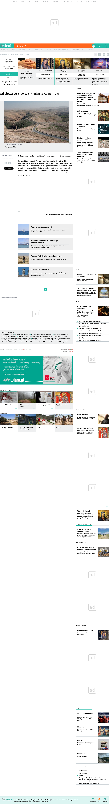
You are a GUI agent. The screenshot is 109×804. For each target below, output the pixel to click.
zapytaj (37, 2)
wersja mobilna (91, 2)
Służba (81, 775)
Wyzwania (79, 269)
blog (22, 2)
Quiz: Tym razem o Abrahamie (84, 307)
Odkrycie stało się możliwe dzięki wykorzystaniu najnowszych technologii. (88, 104)
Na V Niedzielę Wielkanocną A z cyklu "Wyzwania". (85, 279)
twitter (108, 54)
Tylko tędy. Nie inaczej (85, 288)
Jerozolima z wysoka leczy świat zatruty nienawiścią (85, 154)
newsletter (93, 798)
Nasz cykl (99, 70)
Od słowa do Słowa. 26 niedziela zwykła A (55, 342)
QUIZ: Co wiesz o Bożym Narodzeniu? (90, 340)
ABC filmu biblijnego (85, 713)
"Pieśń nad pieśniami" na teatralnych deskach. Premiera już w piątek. (86, 115)
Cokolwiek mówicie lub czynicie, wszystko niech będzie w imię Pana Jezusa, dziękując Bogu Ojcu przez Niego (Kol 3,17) (9, 83)
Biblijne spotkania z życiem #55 (84, 139)
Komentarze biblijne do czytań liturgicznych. (85, 633)
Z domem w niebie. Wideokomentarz (84, 530)
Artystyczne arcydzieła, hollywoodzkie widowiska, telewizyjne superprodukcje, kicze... (85, 718)
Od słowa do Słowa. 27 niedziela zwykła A (30, 342)
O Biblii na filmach (82, 756)
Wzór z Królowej (63, 74)
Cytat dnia (9, 78)
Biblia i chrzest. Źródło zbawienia (86, 125)
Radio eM (56, 2)
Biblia (21, 45)
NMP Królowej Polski (45, 74)
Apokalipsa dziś (100, 74)
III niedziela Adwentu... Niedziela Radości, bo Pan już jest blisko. (49, 259)
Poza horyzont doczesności (41, 227)
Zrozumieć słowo (45, 70)
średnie (20, 349)
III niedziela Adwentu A (40, 270)
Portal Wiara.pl (23, 210)
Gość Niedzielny (67, 2)
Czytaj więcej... (27, 86)
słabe (15, 349)
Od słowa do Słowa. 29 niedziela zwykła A (48, 340)
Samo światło (83, 773)
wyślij (6, 163)
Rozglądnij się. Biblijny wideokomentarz (46, 256)
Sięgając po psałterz (85, 428)
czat (29, 2)
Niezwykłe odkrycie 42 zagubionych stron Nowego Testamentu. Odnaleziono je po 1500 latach (86, 97)
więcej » (9, 87)
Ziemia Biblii (3, 413)
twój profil (100, 46)
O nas (15, 800)
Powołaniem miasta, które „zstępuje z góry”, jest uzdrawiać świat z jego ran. (86, 160)
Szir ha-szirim (82, 111)
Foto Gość (41, 800)
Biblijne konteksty (63, 71)
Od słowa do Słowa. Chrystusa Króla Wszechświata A (33, 336)
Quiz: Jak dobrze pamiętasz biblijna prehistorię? (93, 324)
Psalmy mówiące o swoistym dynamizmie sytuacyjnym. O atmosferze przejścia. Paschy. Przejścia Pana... (85, 145)
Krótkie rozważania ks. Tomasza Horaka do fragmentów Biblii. (86, 417)
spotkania (46, 2)
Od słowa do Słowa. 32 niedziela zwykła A (19, 338)
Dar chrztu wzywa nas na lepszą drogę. (86, 129)
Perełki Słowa (82, 415)
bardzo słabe (9, 349)
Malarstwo (81, 727)
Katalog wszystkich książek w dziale (85, 743)
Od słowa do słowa (81, 542)
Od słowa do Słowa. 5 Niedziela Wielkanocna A (86, 549)
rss (99, 54)
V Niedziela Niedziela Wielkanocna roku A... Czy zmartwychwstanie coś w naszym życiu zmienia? (86, 535)
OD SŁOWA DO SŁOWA (10, 297)
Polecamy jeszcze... (81, 409)
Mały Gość (79, 2)
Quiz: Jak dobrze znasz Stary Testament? (91, 335)
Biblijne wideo (82, 754)
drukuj (9, 163)
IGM (19, 800)
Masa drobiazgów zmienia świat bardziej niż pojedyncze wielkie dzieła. (26, 77)
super (30, 349)
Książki (80, 740)
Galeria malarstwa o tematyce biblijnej (85, 730)
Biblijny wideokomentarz (83, 524)
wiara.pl (7, 45)
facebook (104, 54)
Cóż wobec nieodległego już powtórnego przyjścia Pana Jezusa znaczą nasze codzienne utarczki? (48, 246)
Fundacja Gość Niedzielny (58, 800)
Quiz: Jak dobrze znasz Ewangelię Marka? (91, 333)
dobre (25, 349)
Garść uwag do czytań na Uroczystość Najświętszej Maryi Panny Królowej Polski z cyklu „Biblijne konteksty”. (86, 516)
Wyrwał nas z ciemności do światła (81, 76)
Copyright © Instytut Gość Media (22, 801)
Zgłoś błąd (105, 798)
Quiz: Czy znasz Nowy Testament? (88, 338)
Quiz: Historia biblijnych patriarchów (90, 321)
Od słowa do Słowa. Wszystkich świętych (24, 340)
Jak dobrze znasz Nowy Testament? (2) (90, 328)
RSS (99, 798)
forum (15, 2)
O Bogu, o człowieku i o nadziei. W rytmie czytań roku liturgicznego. (86, 552)
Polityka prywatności (72, 800)
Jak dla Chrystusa (26, 73)
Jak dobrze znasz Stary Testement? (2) (90, 331)
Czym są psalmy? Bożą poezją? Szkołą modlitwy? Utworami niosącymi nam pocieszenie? (85, 432)
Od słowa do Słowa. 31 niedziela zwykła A (44, 338)
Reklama (47, 800)
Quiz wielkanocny (84, 326)
